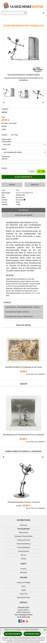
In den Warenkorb (23, 177)
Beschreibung (23, 210)
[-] (39, 171)
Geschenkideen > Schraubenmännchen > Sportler (22, 307)
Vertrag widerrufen (24, 529)
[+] (43, 171)
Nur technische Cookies (32, 634)
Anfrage (12, 184)
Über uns (23, 555)
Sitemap (23, 559)
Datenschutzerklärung (23, 544)
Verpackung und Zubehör (23, 215)
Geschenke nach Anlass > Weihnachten (19, 316)
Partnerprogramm (23, 551)
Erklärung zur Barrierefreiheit (23, 536)
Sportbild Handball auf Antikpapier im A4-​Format (23, 367)
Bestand (4, 126)
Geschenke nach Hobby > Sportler (17, 312)
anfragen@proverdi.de (25, 615)
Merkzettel (35, 184)
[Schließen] (45, 630)
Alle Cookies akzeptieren (13, 634)
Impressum (23, 525)
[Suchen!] (25, 12)
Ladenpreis (5, 109)
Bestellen (4, 168)
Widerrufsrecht (23, 532)
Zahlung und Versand (23, 540)
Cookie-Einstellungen (23, 547)
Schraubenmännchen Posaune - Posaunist (24, 502)
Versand (14, 123)
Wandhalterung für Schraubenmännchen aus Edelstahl (23, 434)
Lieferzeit (4, 135)
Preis (3, 117)
